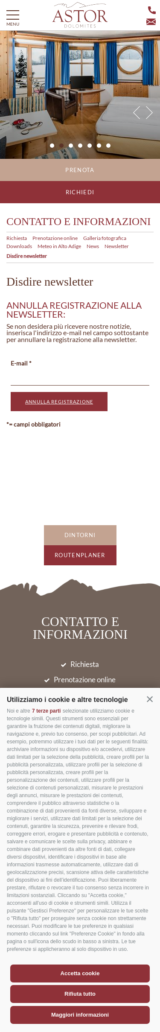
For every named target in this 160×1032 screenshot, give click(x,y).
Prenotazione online (55, 238)
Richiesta (16, 238)
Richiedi (80, 192)
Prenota (79, 170)
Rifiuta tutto (80, 994)
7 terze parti (46, 711)
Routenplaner (80, 555)
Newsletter (117, 246)
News (93, 246)
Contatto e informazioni (78, 221)
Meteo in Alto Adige (59, 246)
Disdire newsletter (26, 256)
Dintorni (80, 535)
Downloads (19, 246)
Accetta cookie (80, 973)
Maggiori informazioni (80, 1015)
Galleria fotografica (104, 238)
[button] (149, 699)
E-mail (19, 363)
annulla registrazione (59, 401)
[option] (80, 95)
